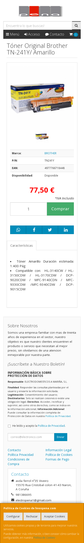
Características (21, 245)
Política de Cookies (44, 537)
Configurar (13, 516)
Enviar (60, 437)
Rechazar (32, 516)
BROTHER (50, 153)
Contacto (54, 34)
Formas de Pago (57, 459)
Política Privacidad (21, 455)
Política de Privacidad (58, 416)
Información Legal (58, 450)
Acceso (32, 34)
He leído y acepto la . (38, 426)
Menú (12, 34)
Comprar (60, 209)
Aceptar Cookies (54, 516)
